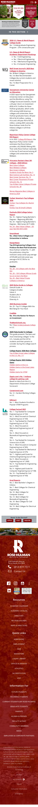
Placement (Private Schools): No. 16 (21, 180)
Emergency (19, 794)
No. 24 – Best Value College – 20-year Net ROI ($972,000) (22, 227)
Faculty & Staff (19, 721)
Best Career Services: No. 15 (20, 177)
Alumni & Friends (19, 716)
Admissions (19, 639)
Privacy (19, 775)
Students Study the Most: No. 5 (21, 172)
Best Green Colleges (17, 170)
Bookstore (19, 654)
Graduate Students (19, 706)
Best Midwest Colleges (18, 168)
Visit (19, 678)
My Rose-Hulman (19, 620)
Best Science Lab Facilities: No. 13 (22, 175)
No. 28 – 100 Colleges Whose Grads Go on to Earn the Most (23, 274)
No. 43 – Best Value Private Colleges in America (20, 279)
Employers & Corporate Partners (19, 736)
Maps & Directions (19, 625)
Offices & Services (19, 663)
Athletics (19, 668)
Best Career (14, 179)
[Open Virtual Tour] (19, 532)
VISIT (18, 520)
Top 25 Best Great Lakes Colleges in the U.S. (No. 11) (22, 354)
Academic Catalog (19, 611)
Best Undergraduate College (25, 325)
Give (19, 649)
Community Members (19, 726)
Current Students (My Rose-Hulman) (19, 701)
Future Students (19, 692)
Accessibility (17, 779)
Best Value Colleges (17, 165)
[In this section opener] (19, 32)
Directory (19, 616)
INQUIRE (27, 520)
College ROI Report (25, 139)
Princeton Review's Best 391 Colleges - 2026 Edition (21, 161)
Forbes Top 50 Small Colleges (21, 208)
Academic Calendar (19, 606)
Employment (19, 644)
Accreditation (19, 673)
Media (19, 731)
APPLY (9, 520)
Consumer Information (19, 789)
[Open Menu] (31, 2)
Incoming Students (19, 697)
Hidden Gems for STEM (18, 372)
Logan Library (19, 658)
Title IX (19, 784)
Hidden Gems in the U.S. (19, 365)
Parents (19, 711)
